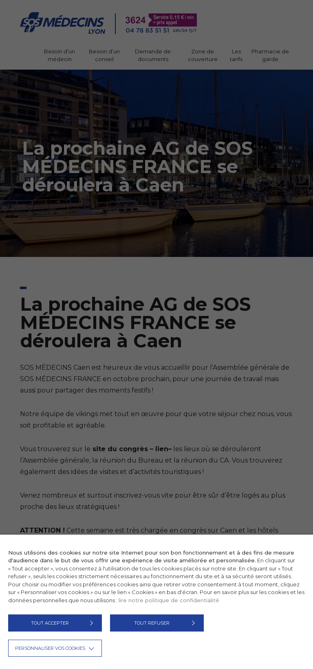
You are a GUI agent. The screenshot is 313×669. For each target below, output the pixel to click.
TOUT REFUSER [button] (152, 623)
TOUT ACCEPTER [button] (50, 623)
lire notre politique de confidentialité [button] (169, 600)
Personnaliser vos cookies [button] (50, 648)
